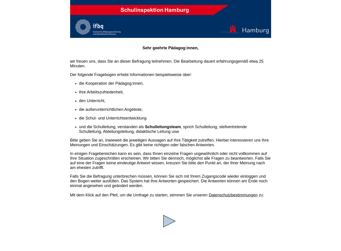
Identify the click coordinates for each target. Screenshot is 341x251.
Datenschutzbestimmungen (233, 195)
